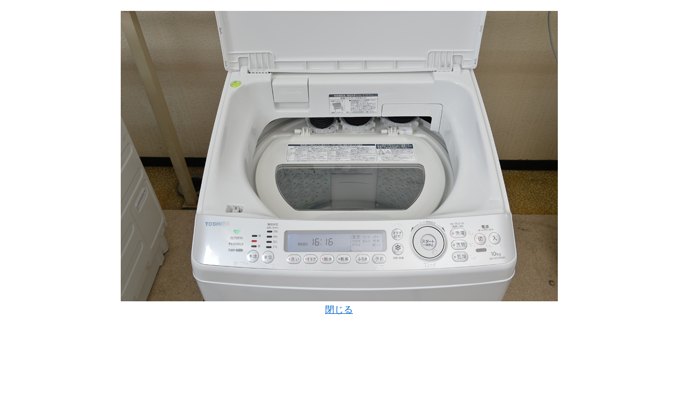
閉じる (339, 310)
